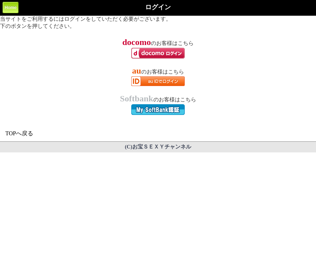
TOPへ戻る (19, 133)
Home (10, 7)
